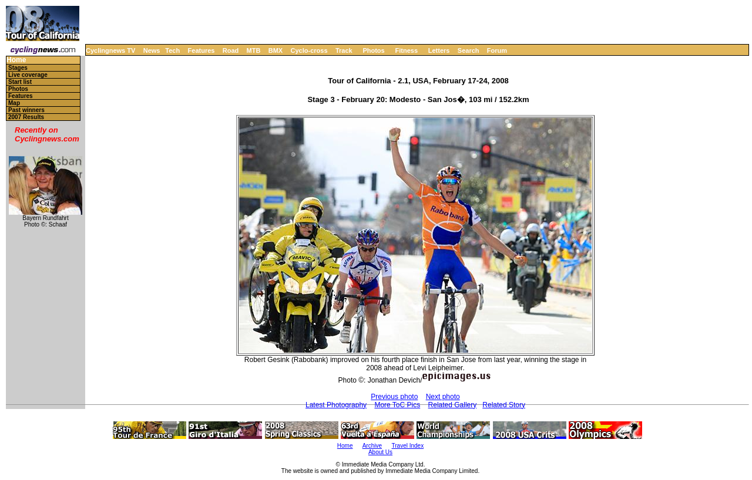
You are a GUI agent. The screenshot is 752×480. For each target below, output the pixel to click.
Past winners (26, 110)
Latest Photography (336, 405)
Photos (373, 50)
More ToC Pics (397, 405)
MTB (254, 50)
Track (343, 50)
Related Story (503, 405)
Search (468, 50)
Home (16, 60)
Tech (172, 50)
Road (231, 50)
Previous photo (394, 397)
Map (14, 103)
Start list (20, 82)
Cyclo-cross (309, 50)
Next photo (443, 397)
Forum (497, 50)
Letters (439, 50)
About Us (380, 452)
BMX (275, 50)
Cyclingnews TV (110, 50)
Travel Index (408, 445)
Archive (372, 445)
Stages (18, 68)
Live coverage (28, 75)
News (151, 50)
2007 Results (26, 117)
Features (201, 50)
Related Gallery (452, 405)
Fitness (406, 50)
